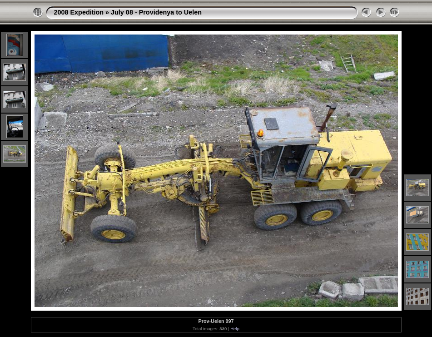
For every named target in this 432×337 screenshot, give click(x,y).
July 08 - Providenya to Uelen (156, 12)
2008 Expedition (79, 12)
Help (234, 328)
